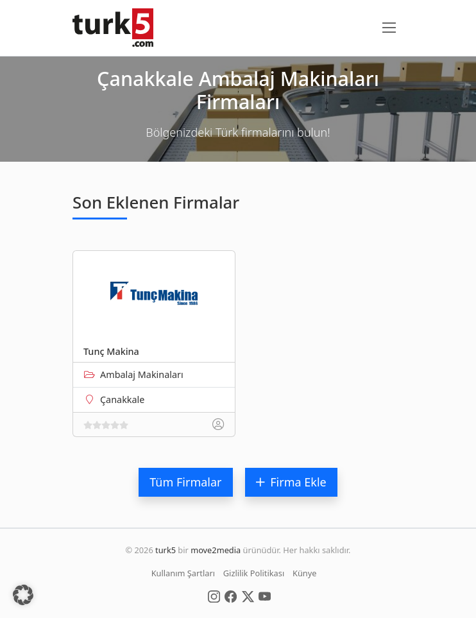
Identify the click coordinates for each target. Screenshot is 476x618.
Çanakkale (122, 399)
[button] (23, 595)
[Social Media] (214, 595)
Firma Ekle (291, 482)
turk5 (165, 550)
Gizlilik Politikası (253, 573)
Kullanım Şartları (183, 573)
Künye (304, 573)
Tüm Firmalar (185, 482)
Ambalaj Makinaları (141, 374)
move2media (216, 550)
